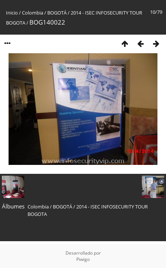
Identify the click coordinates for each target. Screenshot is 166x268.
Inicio (12, 12)
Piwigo (83, 259)
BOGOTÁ (57, 12)
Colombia (32, 12)
